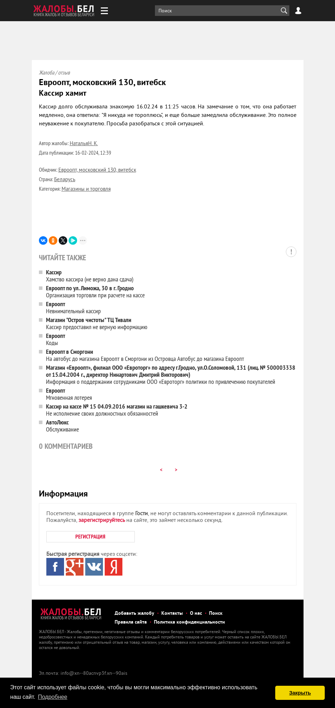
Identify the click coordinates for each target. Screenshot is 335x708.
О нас (196, 614)
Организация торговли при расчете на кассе (95, 291)
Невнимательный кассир (73, 307)
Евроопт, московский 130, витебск (97, 170)
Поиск (216, 614)
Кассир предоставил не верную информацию (96, 323)
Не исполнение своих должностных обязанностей (116, 409)
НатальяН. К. (84, 144)
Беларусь (64, 180)
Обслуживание (62, 425)
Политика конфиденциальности (189, 622)
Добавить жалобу (134, 614)
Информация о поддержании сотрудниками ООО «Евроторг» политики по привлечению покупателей (170, 374)
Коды (55, 339)
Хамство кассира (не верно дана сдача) (89, 275)
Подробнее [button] (52, 697)
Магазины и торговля (86, 189)
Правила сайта (131, 622)
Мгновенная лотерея (69, 393)
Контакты (172, 614)
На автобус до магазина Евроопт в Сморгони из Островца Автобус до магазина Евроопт (145, 355)
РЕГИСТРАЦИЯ (90, 536)
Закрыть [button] (300, 693)
